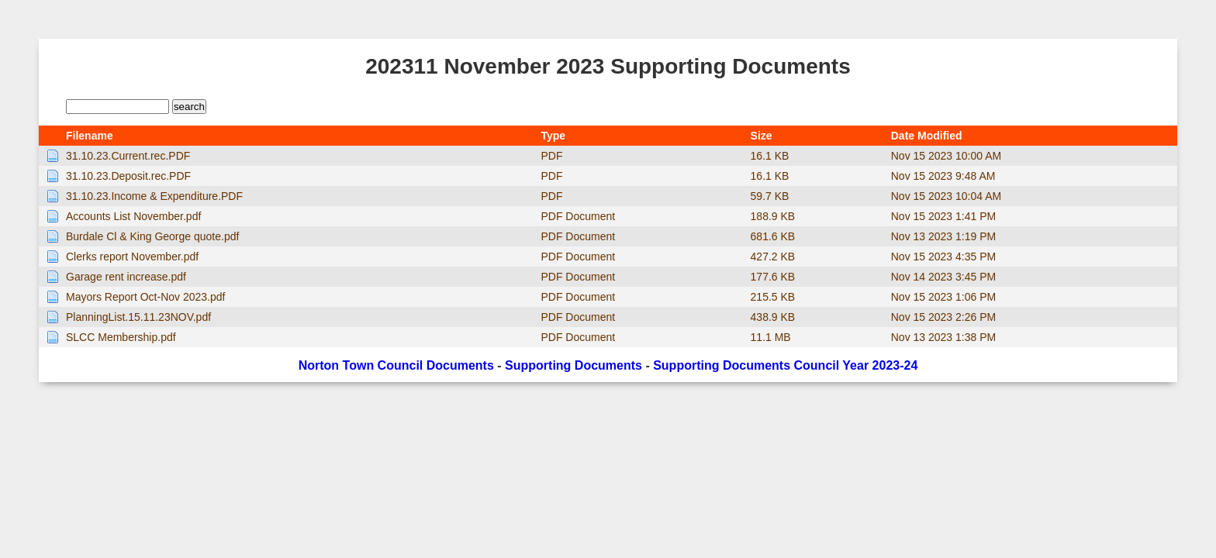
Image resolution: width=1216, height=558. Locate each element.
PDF (551, 156)
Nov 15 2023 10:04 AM (946, 196)
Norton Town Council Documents (396, 365)
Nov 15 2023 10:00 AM (946, 156)
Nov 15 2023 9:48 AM (943, 176)
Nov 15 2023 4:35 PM (943, 256)
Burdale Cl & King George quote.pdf (152, 236)
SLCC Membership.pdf (121, 337)
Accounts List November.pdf (133, 216)
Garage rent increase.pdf (126, 276)
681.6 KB (773, 236)
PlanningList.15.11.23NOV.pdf (138, 317)
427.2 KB (773, 256)
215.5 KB (773, 297)
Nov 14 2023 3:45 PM (943, 276)
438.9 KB (773, 317)
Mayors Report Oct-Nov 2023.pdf (145, 297)
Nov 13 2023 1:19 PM (943, 236)
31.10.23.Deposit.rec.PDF (128, 176)
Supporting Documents (573, 365)
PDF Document (578, 216)
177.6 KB (773, 276)
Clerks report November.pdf (132, 256)
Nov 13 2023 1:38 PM (943, 337)
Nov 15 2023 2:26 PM (943, 317)
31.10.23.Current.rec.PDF (128, 156)
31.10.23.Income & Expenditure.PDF (154, 196)
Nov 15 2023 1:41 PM (943, 216)
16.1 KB (770, 156)
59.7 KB (770, 196)
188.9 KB (773, 216)
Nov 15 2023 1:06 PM (943, 297)
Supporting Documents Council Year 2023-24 (785, 365)
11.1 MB (771, 337)
